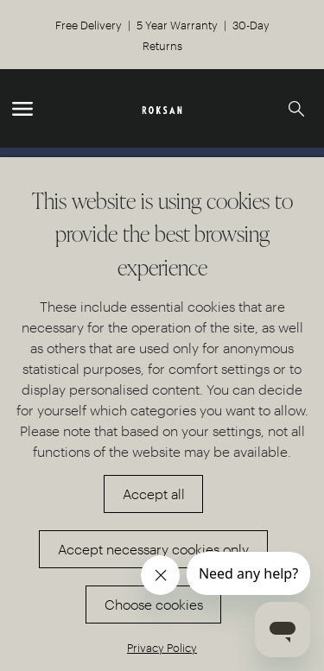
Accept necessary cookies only (153, 549)
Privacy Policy (162, 647)
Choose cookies (154, 604)
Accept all (154, 493)
